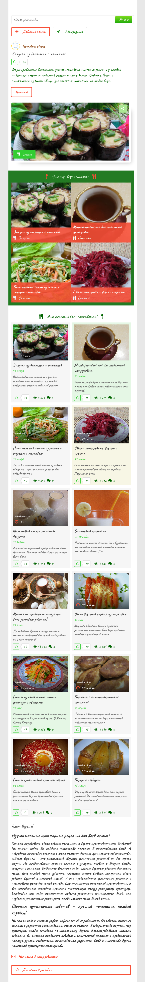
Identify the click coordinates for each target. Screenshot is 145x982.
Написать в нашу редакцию (34, 956)
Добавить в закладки (33, 969)
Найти (123, 19)
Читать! (21, 92)
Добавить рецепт (30, 31)
